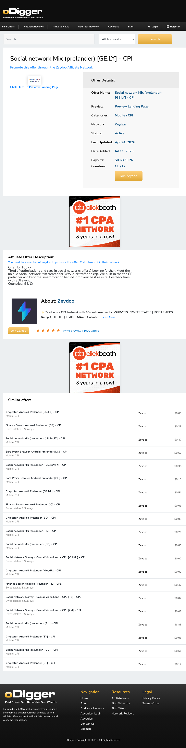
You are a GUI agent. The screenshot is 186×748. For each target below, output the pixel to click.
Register (173, 26)
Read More (108, 317)
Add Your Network (88, 26)
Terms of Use (150, 703)
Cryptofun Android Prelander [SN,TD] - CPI (33, 413)
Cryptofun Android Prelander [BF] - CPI (30, 664)
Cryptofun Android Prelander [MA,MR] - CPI (33, 572)
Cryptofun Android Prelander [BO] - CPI (31, 519)
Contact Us (87, 724)
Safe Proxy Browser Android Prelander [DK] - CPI (36, 453)
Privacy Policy (151, 698)
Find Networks (121, 703)
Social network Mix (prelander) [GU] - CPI (32, 651)
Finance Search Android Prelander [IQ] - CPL (33, 506)
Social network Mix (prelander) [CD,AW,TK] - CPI (36, 466)
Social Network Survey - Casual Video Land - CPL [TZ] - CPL (43, 598)
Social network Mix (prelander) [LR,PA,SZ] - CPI (35, 440)
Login (153, 26)
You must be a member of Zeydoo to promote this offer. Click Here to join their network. (64, 262)
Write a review (72, 331)
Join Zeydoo (128, 176)
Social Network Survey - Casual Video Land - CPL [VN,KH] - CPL (46, 559)
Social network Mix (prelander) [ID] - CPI (31, 532)
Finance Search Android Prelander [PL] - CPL (33, 585)
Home (84, 698)
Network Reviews (34, 26)
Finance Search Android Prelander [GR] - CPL (34, 427)
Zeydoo (142, 413)
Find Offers (8, 26)
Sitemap (85, 729)
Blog (130, 26)
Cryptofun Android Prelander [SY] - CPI (30, 638)
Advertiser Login (90, 713)
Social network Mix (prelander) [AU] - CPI (32, 625)
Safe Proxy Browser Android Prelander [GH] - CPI (36, 479)
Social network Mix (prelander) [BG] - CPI (32, 545)
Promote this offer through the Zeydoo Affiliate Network (51, 67)
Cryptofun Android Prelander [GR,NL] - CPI (33, 493)
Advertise (113, 26)
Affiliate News (61, 26)
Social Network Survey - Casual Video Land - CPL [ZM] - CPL (44, 612)
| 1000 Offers (90, 331)
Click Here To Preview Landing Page (34, 87)
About (84, 703)
